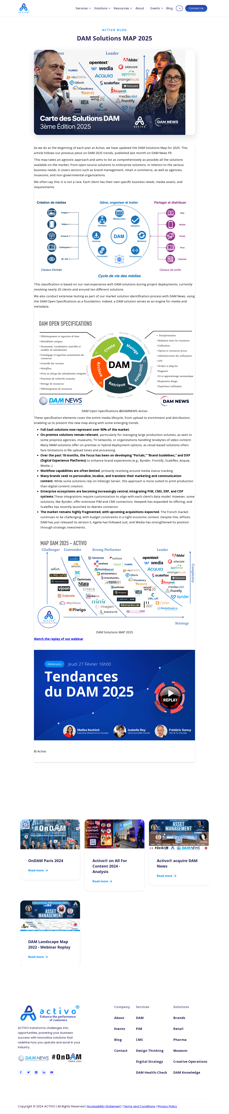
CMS (139, 1039)
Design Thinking (149, 1050)
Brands (179, 1018)
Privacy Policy (167, 1106)
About (139, 8)
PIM (139, 1029)
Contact (121, 1050)
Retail (178, 1029)
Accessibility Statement (104, 1106)
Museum (180, 1050)
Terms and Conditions (139, 1106)
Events (119, 1029)
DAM (140, 1018)
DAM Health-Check (151, 1072)
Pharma (180, 1039)
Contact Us (196, 8)
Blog (169, 8)
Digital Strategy (149, 1061)
